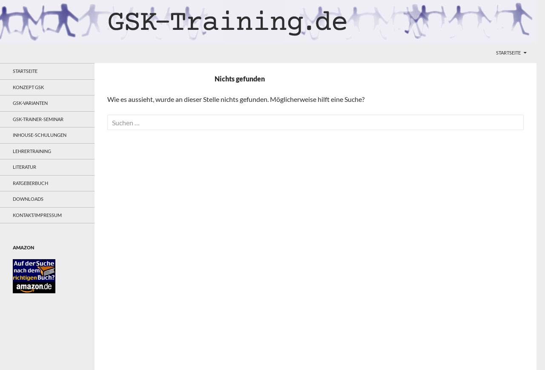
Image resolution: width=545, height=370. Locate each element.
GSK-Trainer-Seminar (38, 119)
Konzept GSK (28, 87)
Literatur (24, 167)
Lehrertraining (32, 151)
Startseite (508, 52)
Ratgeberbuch (30, 183)
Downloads (28, 199)
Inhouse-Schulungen (39, 135)
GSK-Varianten (30, 103)
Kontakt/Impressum (37, 215)
